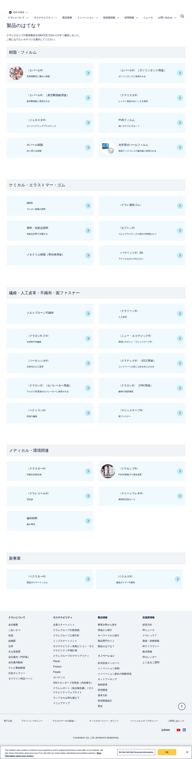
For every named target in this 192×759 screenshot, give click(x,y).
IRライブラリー (150, 656)
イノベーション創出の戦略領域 (114, 683)
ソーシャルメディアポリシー (144, 730)
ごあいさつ (14, 640)
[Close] (187, 752)
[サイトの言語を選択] (173, 5)
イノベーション (87, 14)
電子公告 (8, 730)
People (57, 681)
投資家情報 (111, 14)
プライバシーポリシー (31, 730)
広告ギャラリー (16, 683)
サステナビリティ (45, 14)
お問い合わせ (167, 14)
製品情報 (67, 14)
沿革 (10, 656)
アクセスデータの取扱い (64, 730)
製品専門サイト (106, 650)
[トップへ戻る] (181, 706)
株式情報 (147, 661)
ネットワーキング (107, 689)
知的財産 (102, 694)
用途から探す (105, 640)
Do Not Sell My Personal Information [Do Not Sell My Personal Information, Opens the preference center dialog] (136, 752)
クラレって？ (149, 645)
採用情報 (131, 14)
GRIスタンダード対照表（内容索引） (73, 692)
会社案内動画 (15, 672)
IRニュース (148, 640)
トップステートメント (65, 650)
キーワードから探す (108, 645)
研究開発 (102, 699)
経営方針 (147, 634)
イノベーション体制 (108, 678)
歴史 (100, 716)
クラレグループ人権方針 (66, 645)
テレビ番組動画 (16, 677)
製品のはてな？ (106, 656)
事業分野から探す (107, 634)
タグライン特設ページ (20, 688)
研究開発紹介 (105, 710)
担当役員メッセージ (108, 672)
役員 (10, 645)
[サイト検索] (182, 15)
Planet (56, 671)
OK (167, 752)
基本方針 (102, 705)
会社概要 (13, 634)
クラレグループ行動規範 (66, 640)
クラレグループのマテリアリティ (71, 665)
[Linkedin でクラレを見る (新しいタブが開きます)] (184, 739)
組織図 (12, 650)
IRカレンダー (149, 666)
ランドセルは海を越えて (66, 707)
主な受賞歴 (14, 661)
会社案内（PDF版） (19, 666)
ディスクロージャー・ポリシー (104, 730)
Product (57, 676)
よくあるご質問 (150, 672)
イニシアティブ (61, 713)
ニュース (148, 14)
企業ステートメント (64, 634)
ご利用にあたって (176, 730)
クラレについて (18, 14)
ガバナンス (59, 687)
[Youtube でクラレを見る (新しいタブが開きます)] (178, 739)
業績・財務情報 (150, 650)
